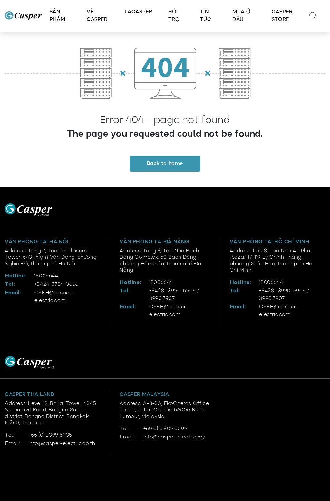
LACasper (138, 11)
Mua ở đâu (241, 15)
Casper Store (282, 15)
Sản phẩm (57, 15)
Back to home (165, 163)
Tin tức (205, 15)
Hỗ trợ (174, 15)
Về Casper (97, 15)
